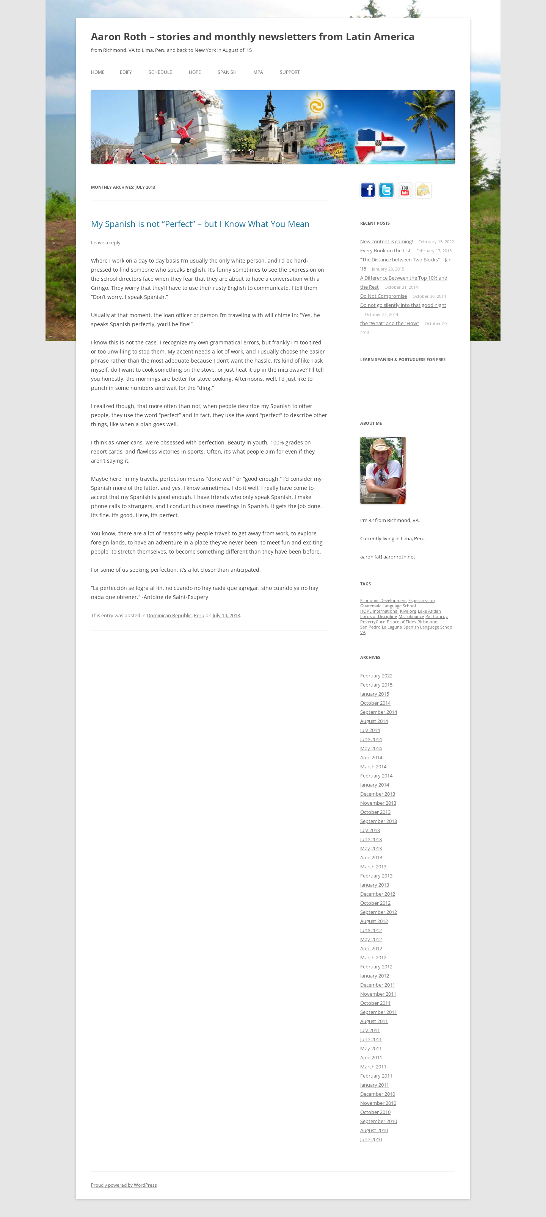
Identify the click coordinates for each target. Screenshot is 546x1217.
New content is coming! (386, 241)
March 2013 (373, 866)
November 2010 (378, 1103)
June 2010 (371, 1139)
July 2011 (370, 1030)
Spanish (227, 72)
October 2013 (375, 812)
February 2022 (376, 675)
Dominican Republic (169, 615)
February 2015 (376, 684)
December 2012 (377, 893)
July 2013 (370, 830)
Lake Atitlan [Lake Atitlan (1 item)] (429, 611)
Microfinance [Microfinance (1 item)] (411, 616)
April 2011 (371, 1057)
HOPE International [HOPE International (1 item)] (379, 611)
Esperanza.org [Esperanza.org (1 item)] (422, 600)
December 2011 (377, 984)
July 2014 (370, 730)
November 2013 (378, 802)
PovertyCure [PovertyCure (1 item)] (372, 621)
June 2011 (371, 1039)
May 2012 (371, 939)
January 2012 (374, 975)
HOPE (195, 72)
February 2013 (376, 875)
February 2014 (376, 775)
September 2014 (378, 712)
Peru (199, 615)
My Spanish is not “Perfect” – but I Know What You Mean (200, 223)
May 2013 (371, 848)
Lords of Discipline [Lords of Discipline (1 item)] (378, 616)
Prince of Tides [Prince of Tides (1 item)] (401, 621)
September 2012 (378, 912)
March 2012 (373, 957)
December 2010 (377, 1093)
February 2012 (376, 966)
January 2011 (374, 1084)
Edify (126, 72)
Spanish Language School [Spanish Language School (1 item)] (428, 627)
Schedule (160, 72)
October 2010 (375, 1112)
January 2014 (374, 784)
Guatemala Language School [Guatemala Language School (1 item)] (388, 605)
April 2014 (371, 757)
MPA (258, 72)
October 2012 (375, 902)
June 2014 (371, 739)
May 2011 (371, 1048)
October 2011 (375, 1003)
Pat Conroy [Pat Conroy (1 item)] (436, 616)
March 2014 (373, 766)
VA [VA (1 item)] (363, 632)
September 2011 (378, 1012)
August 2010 (374, 1130)
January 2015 (374, 693)
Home (98, 72)
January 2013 (374, 884)
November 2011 (378, 993)
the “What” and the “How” (389, 323)
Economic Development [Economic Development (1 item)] (383, 600)
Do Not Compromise (383, 296)
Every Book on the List (385, 250)
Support (290, 72)
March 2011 (373, 1066)
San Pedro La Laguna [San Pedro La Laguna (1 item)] (381, 627)
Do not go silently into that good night (403, 305)
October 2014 (375, 702)
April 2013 (371, 857)
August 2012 (374, 921)
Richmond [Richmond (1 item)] (427, 621)
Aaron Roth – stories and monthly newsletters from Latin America (253, 36)
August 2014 (374, 721)
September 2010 (378, 1121)
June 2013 (371, 839)
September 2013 (378, 821)
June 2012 (371, 930)
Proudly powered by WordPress (124, 1185)
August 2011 (374, 1021)
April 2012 (371, 948)
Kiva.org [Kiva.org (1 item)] (408, 611)
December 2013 (377, 793)
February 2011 (376, 1075)
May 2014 (371, 748)
